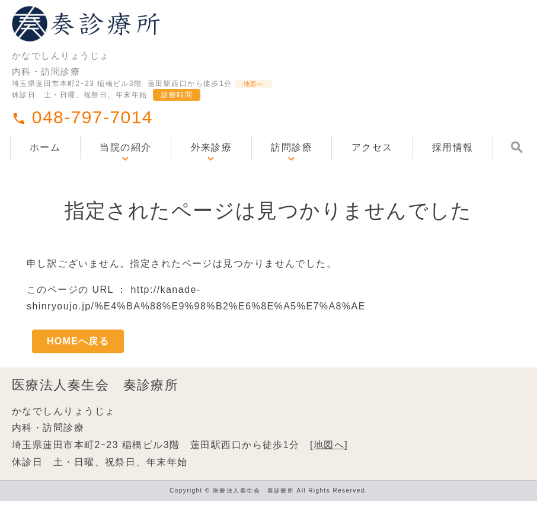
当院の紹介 (125, 163)
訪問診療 (291, 163)
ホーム (45, 163)
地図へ (261, 96)
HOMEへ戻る (78, 343)
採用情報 (453, 163)
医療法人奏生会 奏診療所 (95, 389)
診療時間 (177, 110)
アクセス (372, 163)
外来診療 (211, 163)
